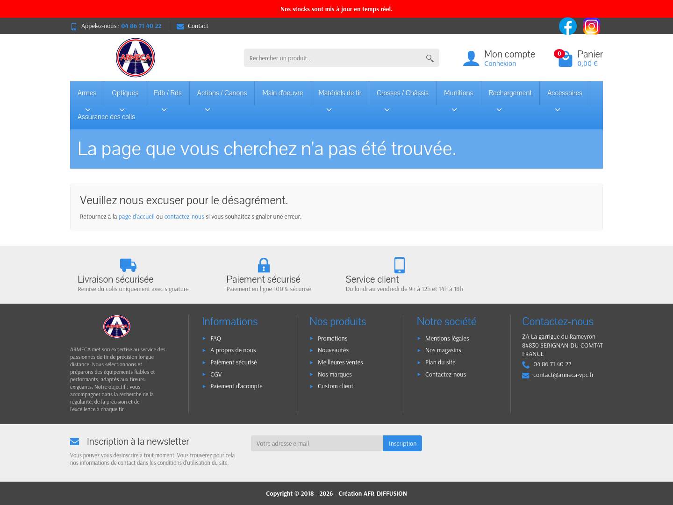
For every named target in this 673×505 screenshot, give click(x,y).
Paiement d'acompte (236, 386)
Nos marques (335, 374)
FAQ (215, 338)
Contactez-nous (445, 374)
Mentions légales (447, 338)
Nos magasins (443, 350)
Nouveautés (333, 350)
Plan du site (440, 362)
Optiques (125, 96)
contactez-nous (184, 216)
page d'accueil (137, 216)
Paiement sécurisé (233, 362)
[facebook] (568, 25)
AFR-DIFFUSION (385, 493)
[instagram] (591, 25)
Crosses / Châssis (403, 96)
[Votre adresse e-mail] (317, 443)
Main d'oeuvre (282, 93)
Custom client (335, 386)
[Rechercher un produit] (332, 58)
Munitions (458, 96)
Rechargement (510, 96)
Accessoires (564, 96)
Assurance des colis (106, 116)
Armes (88, 96)
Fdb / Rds (168, 96)
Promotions (332, 338)
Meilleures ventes (340, 362)
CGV (216, 374)
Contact (192, 25)
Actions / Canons (222, 96)
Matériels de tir (340, 96)
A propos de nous (233, 350)
